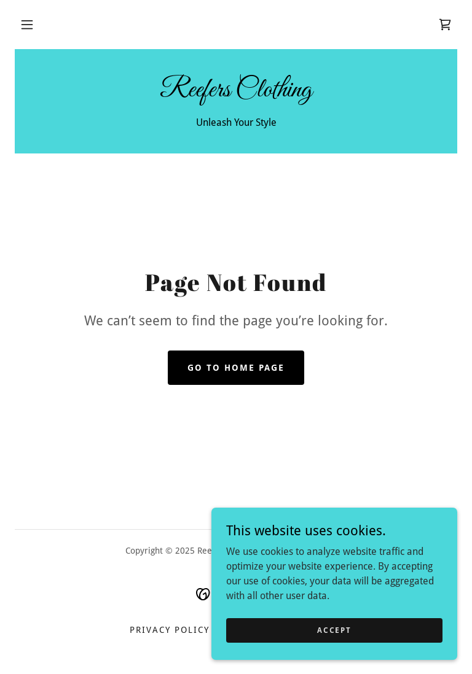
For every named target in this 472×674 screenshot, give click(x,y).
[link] (445, 24)
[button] (27, 24)
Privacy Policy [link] (170, 630)
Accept (334, 630)
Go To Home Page (236, 368)
